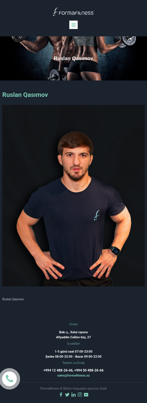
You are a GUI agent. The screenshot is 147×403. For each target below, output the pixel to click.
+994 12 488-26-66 (58, 370)
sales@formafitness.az (73, 375)
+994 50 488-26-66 (88, 370)
